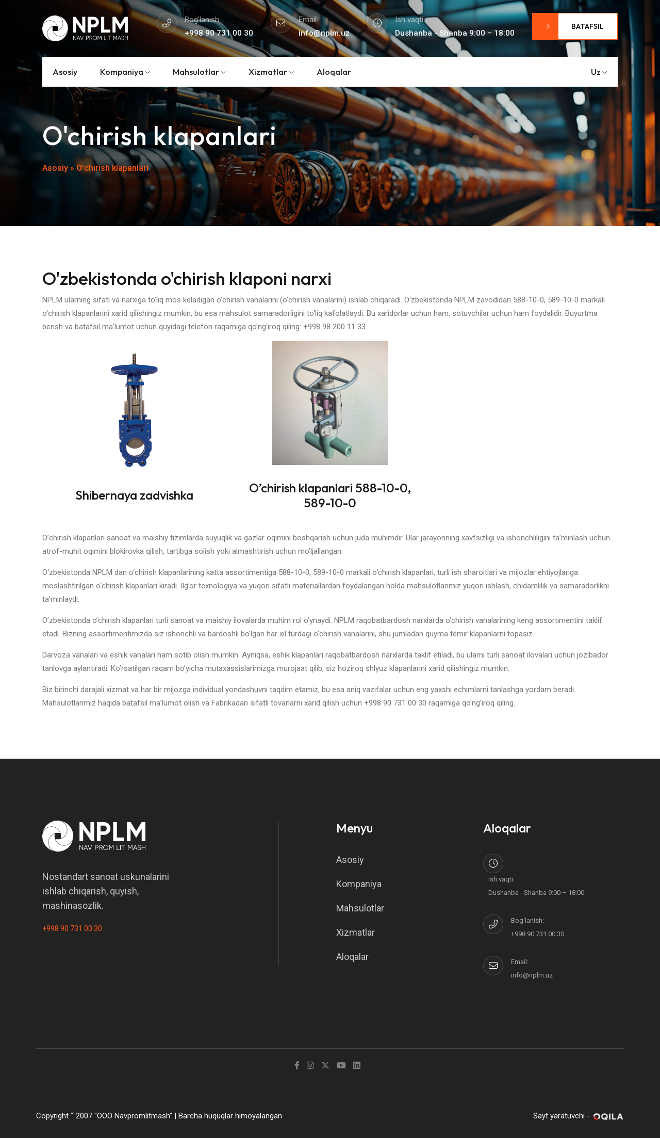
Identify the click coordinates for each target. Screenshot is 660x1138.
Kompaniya (125, 72)
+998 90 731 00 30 (72, 928)
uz (599, 72)
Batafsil (568, 26)
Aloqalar (334, 72)
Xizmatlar (271, 72)
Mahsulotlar (199, 72)
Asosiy (65, 72)
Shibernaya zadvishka (134, 495)
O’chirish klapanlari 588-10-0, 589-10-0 (330, 495)
